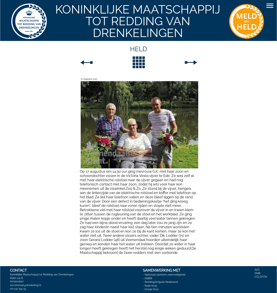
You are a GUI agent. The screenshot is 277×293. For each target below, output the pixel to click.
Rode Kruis (151, 285)
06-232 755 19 (18, 288)
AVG (257, 269)
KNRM (148, 278)
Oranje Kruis (152, 289)
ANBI (257, 273)
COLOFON (261, 276)
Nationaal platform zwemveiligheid (165, 274)
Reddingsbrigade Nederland (161, 282)
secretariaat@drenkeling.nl (25, 285)
